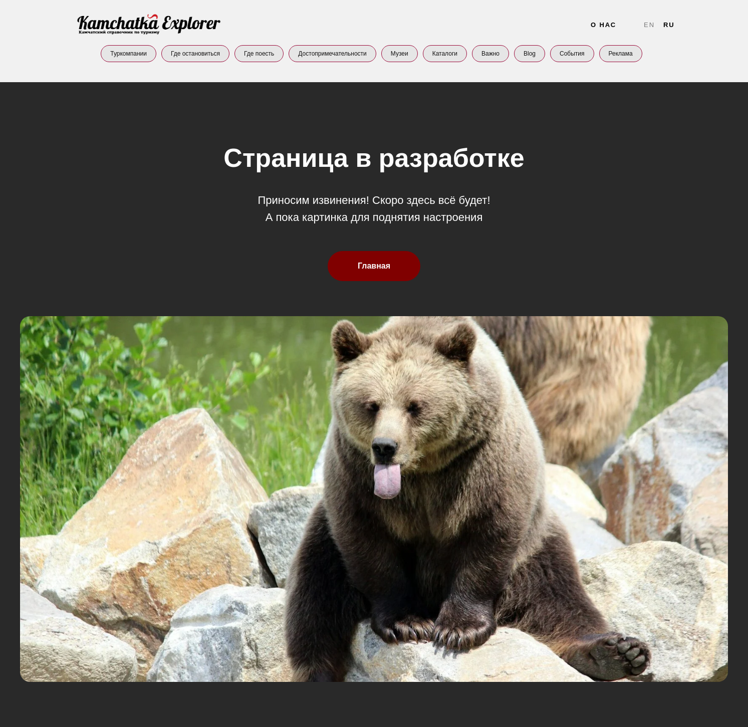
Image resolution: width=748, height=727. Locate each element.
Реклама (621, 53)
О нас (603, 25)
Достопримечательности (332, 53)
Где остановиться (195, 53)
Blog (530, 53)
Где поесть (259, 53)
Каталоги (444, 53)
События (572, 53)
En (649, 25)
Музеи (399, 53)
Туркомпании (128, 53)
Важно (490, 53)
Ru (669, 25)
